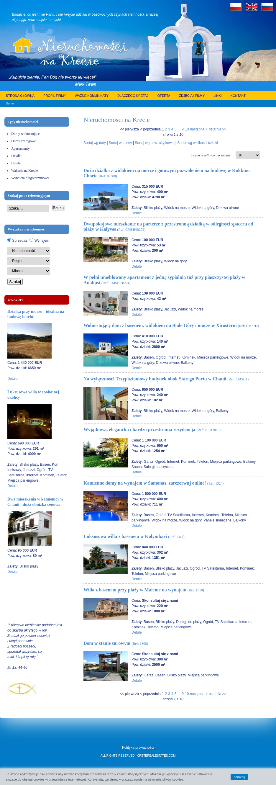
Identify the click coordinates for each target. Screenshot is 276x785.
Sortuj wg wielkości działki (197, 143)
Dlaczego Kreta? (133, 95)
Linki (217, 95)
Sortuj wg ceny (120, 143)
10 (187, 129)
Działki (16, 156)
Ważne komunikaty (92, 95)
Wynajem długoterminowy (30, 178)
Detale (12, 379)
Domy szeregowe (23, 141)
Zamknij (239, 777)
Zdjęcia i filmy (192, 95)
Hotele (16, 163)
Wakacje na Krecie (24, 171)
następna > (199, 129)
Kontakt (238, 95)
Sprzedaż (19, 240)
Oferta (163, 95)
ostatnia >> (217, 129)
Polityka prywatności (138, 747)
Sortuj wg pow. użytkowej (154, 143)
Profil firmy (54, 95)
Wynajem (41, 240)
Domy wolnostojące (25, 134)
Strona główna (20, 95)
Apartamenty (20, 148)
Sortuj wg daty (94, 143)
